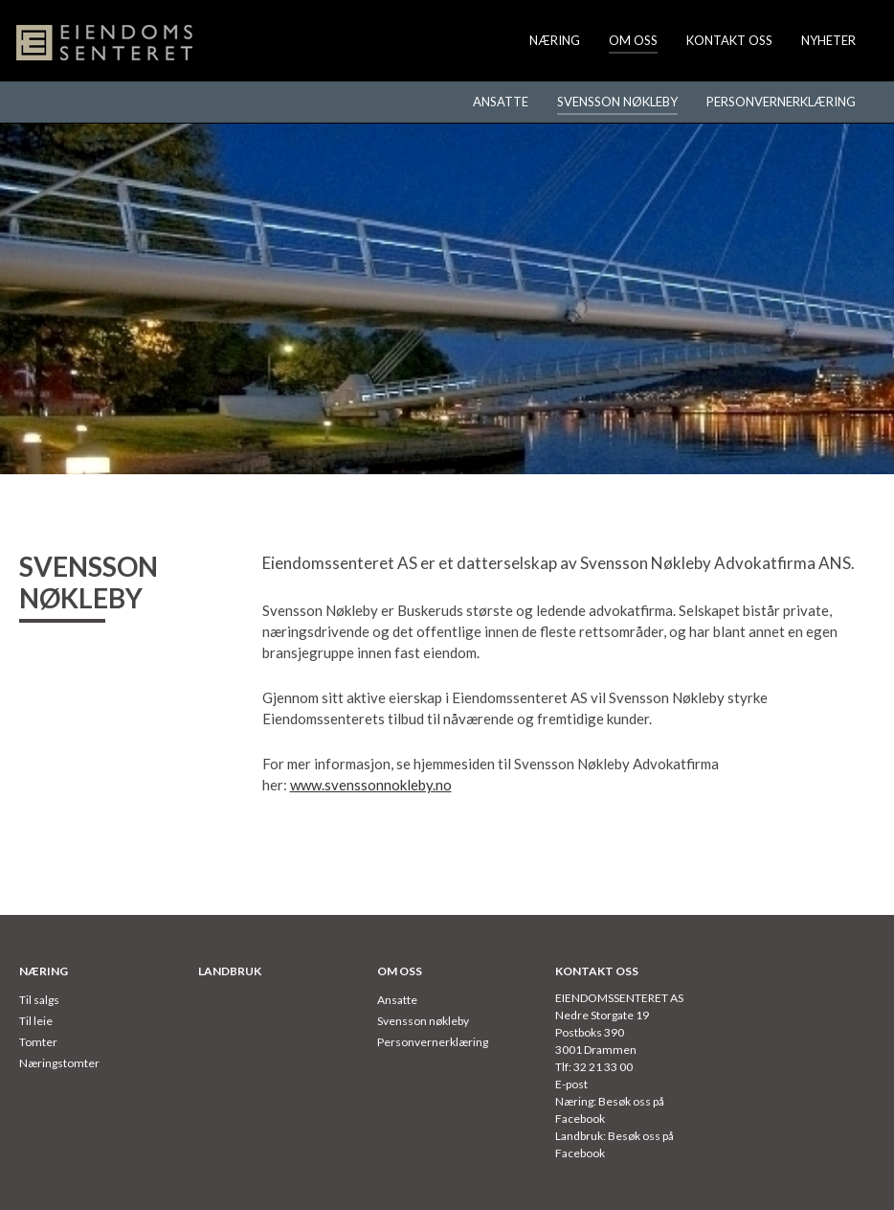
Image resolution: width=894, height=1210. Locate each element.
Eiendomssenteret (105, 43)
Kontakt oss (729, 40)
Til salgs (39, 1000)
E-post (571, 1084)
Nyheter (828, 40)
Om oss (633, 40)
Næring (554, 40)
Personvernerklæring (781, 101)
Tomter (38, 1042)
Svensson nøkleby (617, 101)
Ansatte (500, 101)
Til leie (36, 1021)
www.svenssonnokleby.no (371, 784)
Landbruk (229, 971)
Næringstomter (59, 1063)
